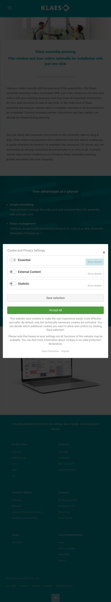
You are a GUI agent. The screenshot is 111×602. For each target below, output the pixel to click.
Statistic (23, 284)
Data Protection (50, 351)
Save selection (55, 298)
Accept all (55, 310)
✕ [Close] (104, 252)
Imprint (65, 351)
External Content (29, 272)
